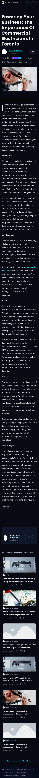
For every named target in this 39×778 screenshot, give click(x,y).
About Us (12, 769)
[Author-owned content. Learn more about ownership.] (16, 58)
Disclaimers (23, 769)
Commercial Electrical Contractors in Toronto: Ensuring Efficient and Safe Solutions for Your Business (19, 615)
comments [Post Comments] (12, 62)
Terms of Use (5, 772)
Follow (32, 51)
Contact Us (12, 772)
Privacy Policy (5, 769)
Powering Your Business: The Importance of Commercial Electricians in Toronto (15, 714)
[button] (30, 62)
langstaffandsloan (16, 50)
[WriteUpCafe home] (2, 2)
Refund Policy (30, 769)
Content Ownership (21, 772)
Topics (17, 769)
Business (6, 507)
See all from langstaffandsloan (19, 761)
